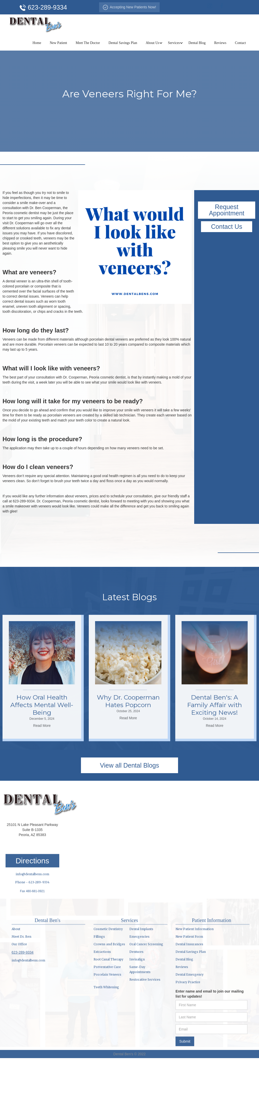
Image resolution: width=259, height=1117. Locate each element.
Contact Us (226, 226)
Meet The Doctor (88, 43)
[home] (36, 23)
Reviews (220, 43)
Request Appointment (226, 210)
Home (37, 43)
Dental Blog (197, 43)
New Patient (58, 43)
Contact (240, 43)
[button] (152, 43)
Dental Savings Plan (122, 43)
